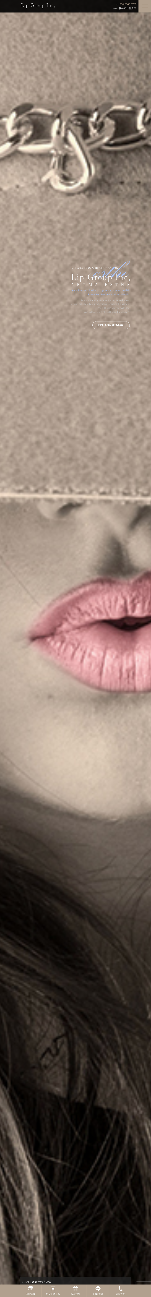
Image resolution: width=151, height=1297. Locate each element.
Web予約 (75, 1290)
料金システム (53, 1290)
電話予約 (120, 1290)
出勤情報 (30, 1290)
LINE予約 (98, 1290)
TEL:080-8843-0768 (111, 326)
